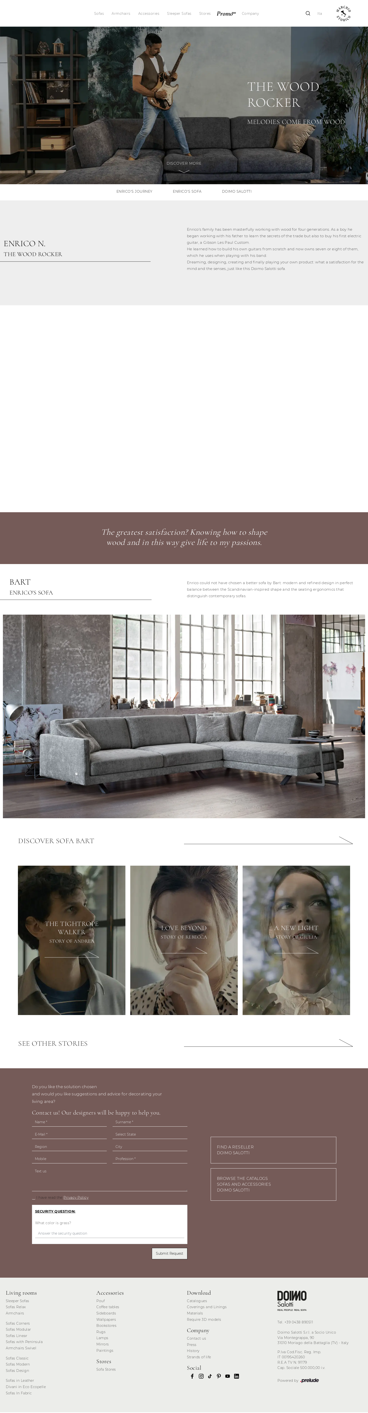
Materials (195, 1314)
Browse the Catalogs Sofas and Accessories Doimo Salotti (244, 1185)
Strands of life (199, 1358)
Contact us (196, 1339)
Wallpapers (106, 1320)
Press (192, 1345)
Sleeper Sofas (179, 13)
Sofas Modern (18, 1365)
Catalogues (197, 1301)
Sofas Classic (17, 1359)
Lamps (102, 1339)
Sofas (99, 13)
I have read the (62, 1198)
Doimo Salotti (237, 192)
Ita (319, 13)
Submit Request (169, 1254)
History (193, 1351)
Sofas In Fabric (19, 1394)
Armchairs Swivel (21, 1349)
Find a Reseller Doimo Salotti (235, 1151)
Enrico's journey (134, 192)
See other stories (53, 1044)
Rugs (101, 1332)
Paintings (105, 1351)
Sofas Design (17, 1371)
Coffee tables (107, 1308)
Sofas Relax (16, 1308)
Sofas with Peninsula (24, 1342)
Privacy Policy (75, 1198)
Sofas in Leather (20, 1381)
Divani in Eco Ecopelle (26, 1387)
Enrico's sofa (187, 192)
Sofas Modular (18, 1330)
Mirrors (102, 1345)
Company (250, 13)
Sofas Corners (18, 1324)
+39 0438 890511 (298, 1323)
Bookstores (106, 1326)
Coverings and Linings (207, 1308)
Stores (205, 13)
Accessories (149, 13)
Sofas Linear (16, 1336)
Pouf (100, 1301)
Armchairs (121, 13)
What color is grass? (53, 1224)
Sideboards (106, 1314)
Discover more (184, 170)
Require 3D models (204, 1320)
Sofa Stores (106, 1370)
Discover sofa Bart (56, 841)
